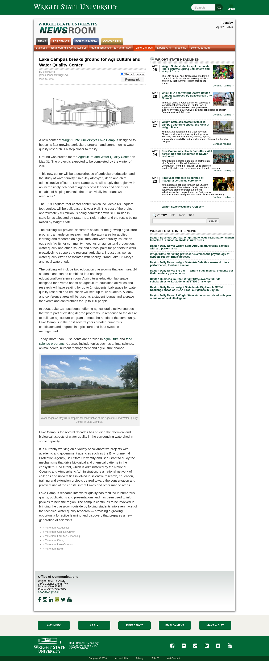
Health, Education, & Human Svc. (111, 47)
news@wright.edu (48, 591)
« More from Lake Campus (58, 544)
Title (191, 215)
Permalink (132, 79)
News (42, 41)
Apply (94, 625)
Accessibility (121, 658)
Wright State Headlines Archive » (183, 206)
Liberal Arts (164, 47)
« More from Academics (56, 527)
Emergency (134, 625)
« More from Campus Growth (59, 531)
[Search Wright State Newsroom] (213, 221)
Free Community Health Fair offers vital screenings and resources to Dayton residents (187, 154)
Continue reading (223, 86)
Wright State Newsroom (68, 28)
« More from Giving (53, 540)
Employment (174, 625)
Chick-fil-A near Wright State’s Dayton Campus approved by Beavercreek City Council (187, 95)
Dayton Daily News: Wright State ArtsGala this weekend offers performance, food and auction (189, 264)
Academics (61, 41)
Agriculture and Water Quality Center (104, 157)
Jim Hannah (49, 71)
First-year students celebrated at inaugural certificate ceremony (182, 179)
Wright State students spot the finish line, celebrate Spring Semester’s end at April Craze (186, 69)
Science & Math (200, 47)
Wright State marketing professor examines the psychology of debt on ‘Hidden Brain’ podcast (189, 255)
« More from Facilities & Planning (61, 536)
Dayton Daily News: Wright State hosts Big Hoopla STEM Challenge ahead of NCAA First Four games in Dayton (186, 288)
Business (41, 47)
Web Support (173, 658)
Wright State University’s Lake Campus (90, 140)
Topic (182, 215)
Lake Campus (144, 47)
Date (172, 215)
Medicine (180, 47)
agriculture (111, 339)
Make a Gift (215, 625)
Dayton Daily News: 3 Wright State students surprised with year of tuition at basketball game (190, 297)
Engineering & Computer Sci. (69, 47)
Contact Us (112, 41)
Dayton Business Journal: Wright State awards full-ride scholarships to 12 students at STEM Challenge (185, 280)
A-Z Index (54, 625)
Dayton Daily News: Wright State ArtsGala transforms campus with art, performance (189, 247)
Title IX (155, 658)
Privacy (139, 658)
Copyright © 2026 (98, 658)
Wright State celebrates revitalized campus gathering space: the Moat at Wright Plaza (185, 124)
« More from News (53, 548)
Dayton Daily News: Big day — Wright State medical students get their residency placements (191, 272)
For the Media (86, 41)
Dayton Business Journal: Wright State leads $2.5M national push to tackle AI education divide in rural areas (192, 239)
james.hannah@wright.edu (54, 75)
